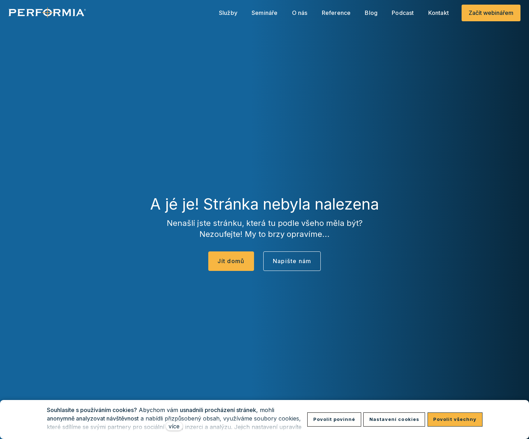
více (174, 426)
